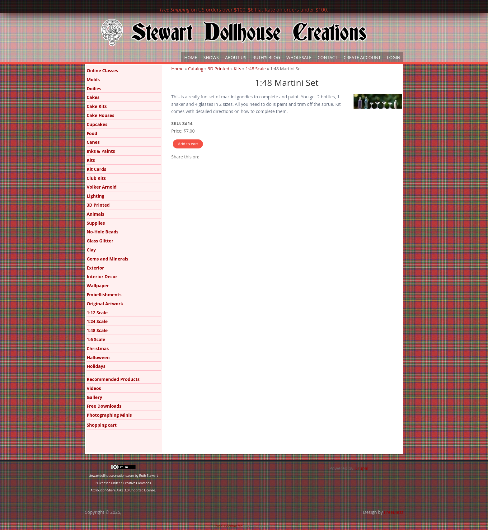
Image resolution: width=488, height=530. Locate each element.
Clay (91, 250)
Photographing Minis (109, 415)
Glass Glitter (100, 241)
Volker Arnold (101, 187)
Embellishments (104, 295)
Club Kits (96, 178)
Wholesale (299, 57)
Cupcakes (97, 124)
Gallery (94, 397)
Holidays (96, 366)
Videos (94, 388)
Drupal (361, 468)
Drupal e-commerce (228, 526)
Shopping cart (101, 425)
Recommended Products (113, 379)
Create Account (362, 57)
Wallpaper (98, 285)
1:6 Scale (96, 339)
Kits (237, 69)
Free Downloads (104, 406)
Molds (93, 79)
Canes (93, 142)
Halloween (98, 357)
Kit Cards (96, 169)
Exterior (95, 268)
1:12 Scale (97, 313)
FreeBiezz (393, 512)
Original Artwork (105, 304)
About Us (235, 57)
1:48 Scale (256, 69)
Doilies (94, 88)
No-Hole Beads (102, 232)
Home (190, 57)
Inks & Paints (101, 151)
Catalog (195, 69)
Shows (211, 57)
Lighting (95, 196)
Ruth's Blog (266, 57)
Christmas (98, 348)
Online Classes (102, 70)
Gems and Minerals (107, 259)
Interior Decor (102, 276)
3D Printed (218, 69)
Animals (95, 214)
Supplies (96, 223)
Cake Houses (100, 115)
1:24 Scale (97, 321)
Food (92, 133)
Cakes (93, 97)
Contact (327, 57)
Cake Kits (97, 106)
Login (393, 57)
